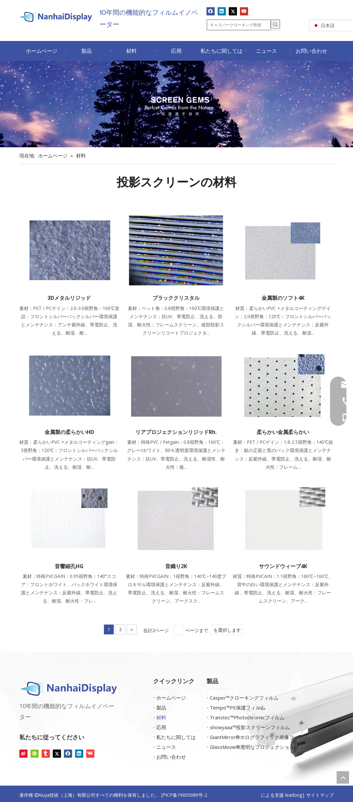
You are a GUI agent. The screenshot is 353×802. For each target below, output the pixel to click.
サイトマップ (320, 795)
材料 (161, 717)
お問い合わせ (171, 756)
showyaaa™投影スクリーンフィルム (250, 727)
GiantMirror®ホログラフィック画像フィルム (259, 737)
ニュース (166, 747)
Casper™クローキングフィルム (244, 697)
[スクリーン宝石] (176, 104)
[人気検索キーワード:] (275, 24)
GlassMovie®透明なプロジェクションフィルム (262, 747)
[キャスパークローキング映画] (239, 25)
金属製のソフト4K (283, 297)
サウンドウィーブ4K (283, 566)
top (343, 777)
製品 (161, 707)
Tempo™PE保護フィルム (237, 707)
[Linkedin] (222, 11)
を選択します (227, 630)
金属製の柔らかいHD (69, 432)
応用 (161, 727)
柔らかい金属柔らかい (283, 432)
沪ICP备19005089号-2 (184, 795)
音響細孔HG (69, 566)
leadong (293, 795)
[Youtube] (244, 11)
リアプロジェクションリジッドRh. (176, 432)
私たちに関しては (176, 737)
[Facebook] (210, 11)
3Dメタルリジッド (69, 297)
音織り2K (176, 566)
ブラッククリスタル (176, 297)
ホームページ (171, 697)
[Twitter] (233, 11)
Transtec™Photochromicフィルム (247, 717)
